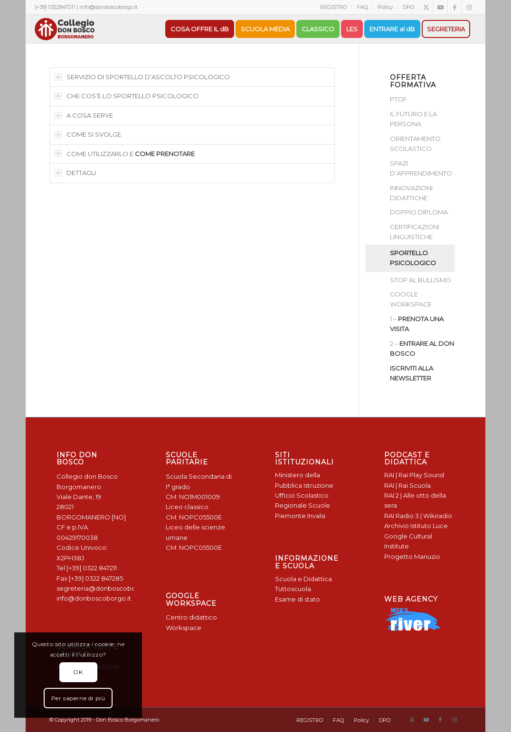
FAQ (362, 7)
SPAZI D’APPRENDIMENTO (421, 168)
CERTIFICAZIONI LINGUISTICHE (414, 232)
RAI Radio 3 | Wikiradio (418, 515)
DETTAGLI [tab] (75, 172)
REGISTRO (333, 7)
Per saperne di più (78, 698)
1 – (417, 324)
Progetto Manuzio (412, 556)
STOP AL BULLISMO (420, 280)
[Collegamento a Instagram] (469, 7)
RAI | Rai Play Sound (414, 475)
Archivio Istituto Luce (416, 525)
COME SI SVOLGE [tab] (88, 134)
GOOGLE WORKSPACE (411, 299)
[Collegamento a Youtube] (440, 7)
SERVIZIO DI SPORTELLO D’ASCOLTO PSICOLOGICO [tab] (142, 77)
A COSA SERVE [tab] (84, 115)
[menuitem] (333, 7)
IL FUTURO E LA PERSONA (413, 119)
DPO (408, 7)
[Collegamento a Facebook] (455, 7)
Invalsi (316, 515)
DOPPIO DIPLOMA (419, 212)
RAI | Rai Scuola (407, 485)
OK (78, 672)
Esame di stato (297, 599)
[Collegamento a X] (426, 7)
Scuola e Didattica (303, 579)
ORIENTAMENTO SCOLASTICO (415, 143)
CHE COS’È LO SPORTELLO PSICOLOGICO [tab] (127, 96)
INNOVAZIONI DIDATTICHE (411, 193)
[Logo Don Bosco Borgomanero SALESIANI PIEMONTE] (65, 29)
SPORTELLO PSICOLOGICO (413, 258)
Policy (385, 7)
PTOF (398, 99)
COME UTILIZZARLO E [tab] (125, 154)
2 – (422, 348)
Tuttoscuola (293, 589)
